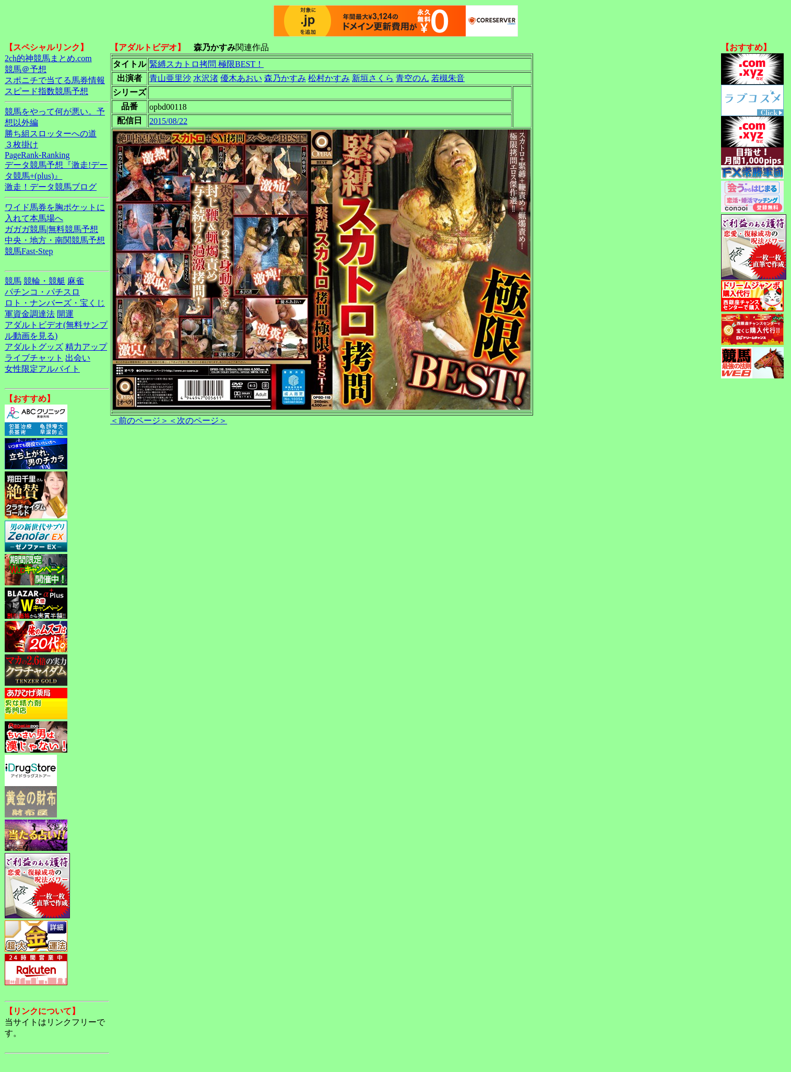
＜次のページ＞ (198, 420)
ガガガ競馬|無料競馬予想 (51, 229)
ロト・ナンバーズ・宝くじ (55, 302)
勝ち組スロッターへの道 (51, 133)
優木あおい (241, 78)
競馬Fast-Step (29, 251)
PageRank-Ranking (37, 155)
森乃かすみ (285, 78)
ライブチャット (34, 357)
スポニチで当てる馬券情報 (55, 80)
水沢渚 (205, 78)
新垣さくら (373, 78)
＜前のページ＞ (139, 420)
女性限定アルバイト (42, 368)
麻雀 (75, 280)
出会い (77, 357)
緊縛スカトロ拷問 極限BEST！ (206, 64)
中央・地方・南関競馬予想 (55, 240)
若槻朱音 (448, 78)
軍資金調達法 (30, 313)
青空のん (412, 78)
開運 (65, 313)
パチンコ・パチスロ (42, 291)
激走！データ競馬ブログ (51, 186)
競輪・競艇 (44, 280)
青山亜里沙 (170, 78)
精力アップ (86, 346)
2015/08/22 (168, 121)
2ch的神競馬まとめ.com (48, 58)
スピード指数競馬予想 (46, 91)
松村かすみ (329, 78)
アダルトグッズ (34, 346)
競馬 (13, 280)
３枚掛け (21, 144)
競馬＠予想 (25, 69)
